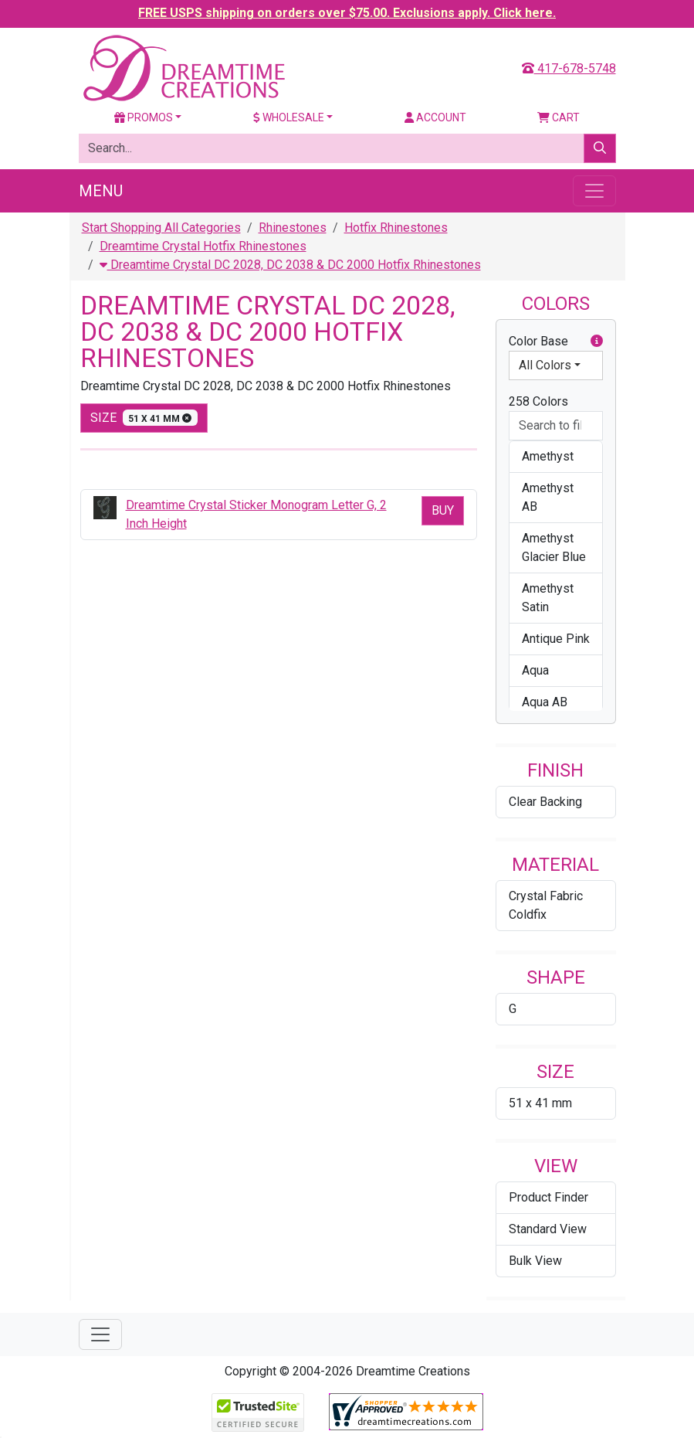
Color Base (556, 341)
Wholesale (288, 117)
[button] (597, 341)
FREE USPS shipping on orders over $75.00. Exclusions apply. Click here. (347, 12)
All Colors (545, 365)
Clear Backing (545, 801)
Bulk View (535, 1260)
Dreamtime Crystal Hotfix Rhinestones (203, 246)
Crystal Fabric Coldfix (546, 905)
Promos (143, 117)
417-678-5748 (569, 68)
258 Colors (538, 401)
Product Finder (548, 1197)
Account (435, 117)
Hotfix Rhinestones (396, 227)
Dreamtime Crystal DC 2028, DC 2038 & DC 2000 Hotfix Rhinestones (290, 264)
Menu (101, 191)
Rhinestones (293, 227)
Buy (443, 510)
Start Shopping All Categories (161, 227)
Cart (558, 117)
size (144, 418)
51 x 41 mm (540, 1103)
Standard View (548, 1229)
